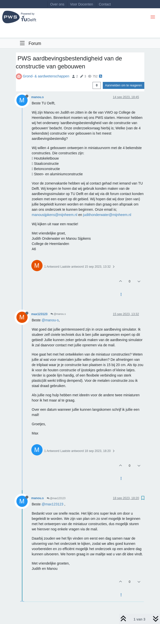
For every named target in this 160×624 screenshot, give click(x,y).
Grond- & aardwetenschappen (46, 76)
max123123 (39, 314)
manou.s (37, 97)
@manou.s (58, 314)
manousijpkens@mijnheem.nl (54, 215)
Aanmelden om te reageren (123, 85)
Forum (35, 43)
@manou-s (50, 320)
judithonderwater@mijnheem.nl (107, 215)
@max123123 (56, 498)
